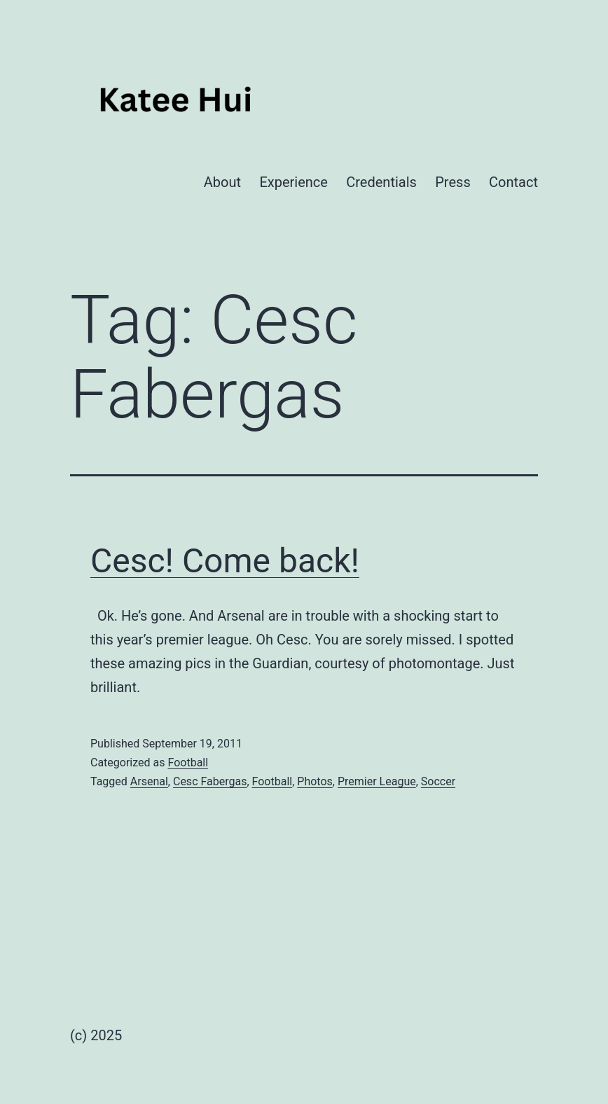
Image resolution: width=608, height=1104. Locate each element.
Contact (513, 182)
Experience (293, 182)
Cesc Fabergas (210, 781)
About (222, 182)
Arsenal (149, 781)
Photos (315, 781)
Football (187, 762)
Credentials (381, 182)
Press (452, 182)
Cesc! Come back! (224, 561)
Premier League (377, 781)
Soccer (438, 781)
